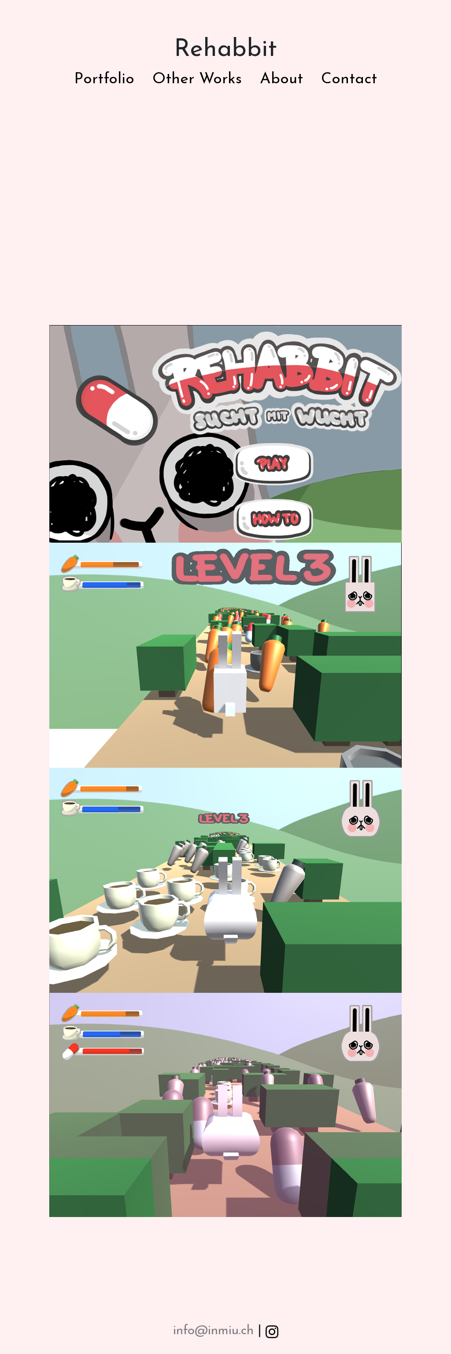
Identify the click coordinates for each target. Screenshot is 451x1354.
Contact (349, 79)
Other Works (197, 79)
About (281, 79)
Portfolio (104, 79)
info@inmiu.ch (213, 1331)
